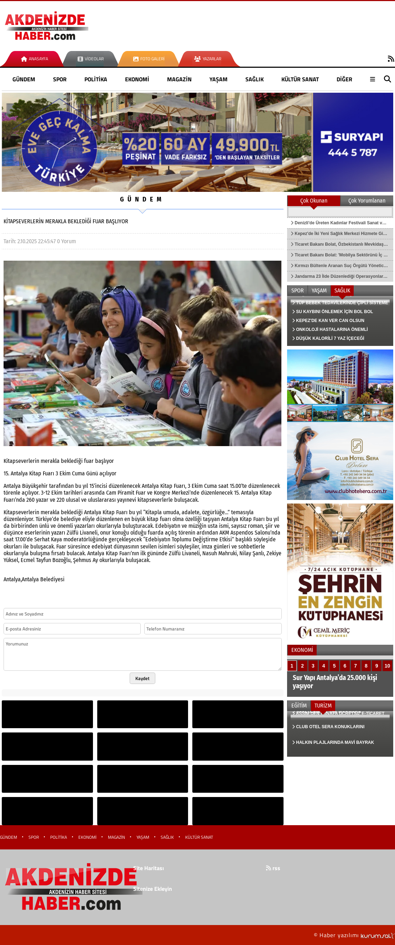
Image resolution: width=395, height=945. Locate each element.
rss (273, 868)
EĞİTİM (299, 705)
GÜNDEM (23, 79)
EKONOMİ (137, 79)
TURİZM (323, 705)
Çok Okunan (313, 200)
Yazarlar (207, 58)
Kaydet (142, 678)
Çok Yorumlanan (366, 200)
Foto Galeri (149, 58)
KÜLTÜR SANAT (300, 79)
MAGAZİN (179, 79)
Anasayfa (34, 58)
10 (387, 666)
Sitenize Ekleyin (152, 888)
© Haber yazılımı (354, 935)
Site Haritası (148, 868)
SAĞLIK (254, 79)
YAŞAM (218, 79)
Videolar (91, 58)
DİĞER (344, 79)
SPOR (60, 79)
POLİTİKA (95, 79)
